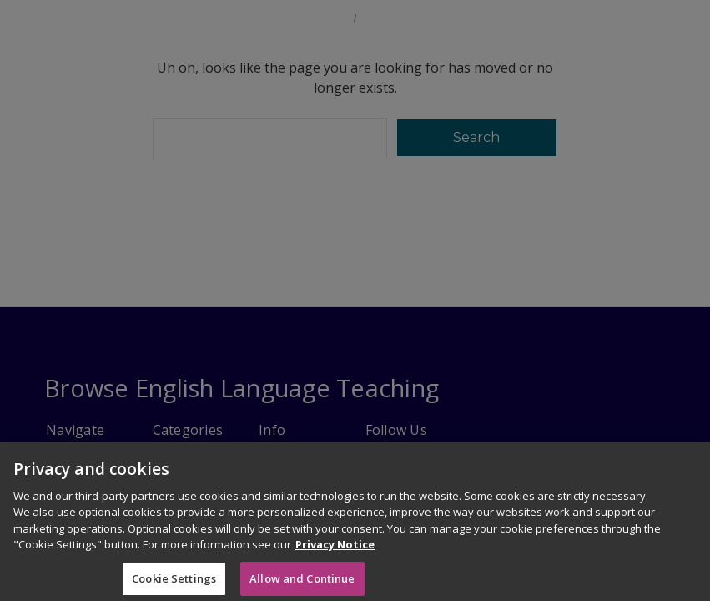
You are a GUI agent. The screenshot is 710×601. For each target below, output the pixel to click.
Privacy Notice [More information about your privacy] (335, 560)
